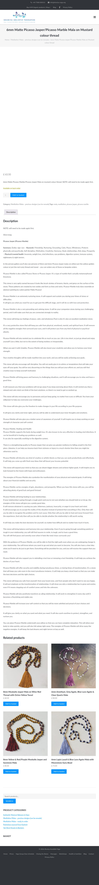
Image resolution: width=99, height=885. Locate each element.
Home (7, 40)
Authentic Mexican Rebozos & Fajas (16, 840)
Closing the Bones (42, 879)
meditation (62, 229)
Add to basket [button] (10, 728)
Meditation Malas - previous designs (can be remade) (30, 40)
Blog (54, 7)
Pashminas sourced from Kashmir (15, 849)
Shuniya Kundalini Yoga (52, 874)
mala (55, 229)
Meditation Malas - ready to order (15, 846)
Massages (53, 879)
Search (9, 826)
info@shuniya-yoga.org (58, 2)
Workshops (63, 879)
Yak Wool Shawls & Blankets (13, 853)
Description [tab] (11, 237)
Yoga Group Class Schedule (25, 879)
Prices (12, 879)
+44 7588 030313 (39, 2)
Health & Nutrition (75, 879)
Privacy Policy (67, 7)
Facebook (59, 7)
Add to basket (18, 220)
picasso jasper (72, 229)
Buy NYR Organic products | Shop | (38, 7)
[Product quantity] (6, 220)
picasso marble (83, 229)
